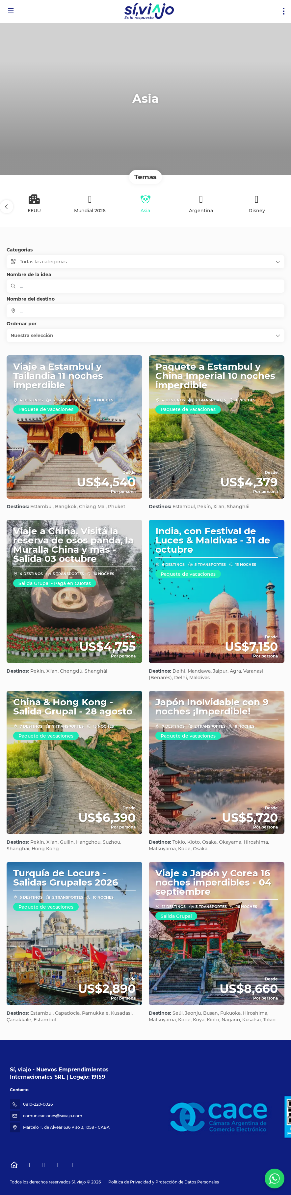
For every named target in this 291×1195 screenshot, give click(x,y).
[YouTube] (58, 1165)
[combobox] (145, 310)
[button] (6, 206)
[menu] (284, 11)
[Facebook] (29, 1165)
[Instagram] (44, 1165)
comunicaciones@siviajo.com (52, 1115)
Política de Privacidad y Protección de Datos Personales (163, 1182)
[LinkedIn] (73, 1165)
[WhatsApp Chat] (274, 1178)
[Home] (14, 1165)
